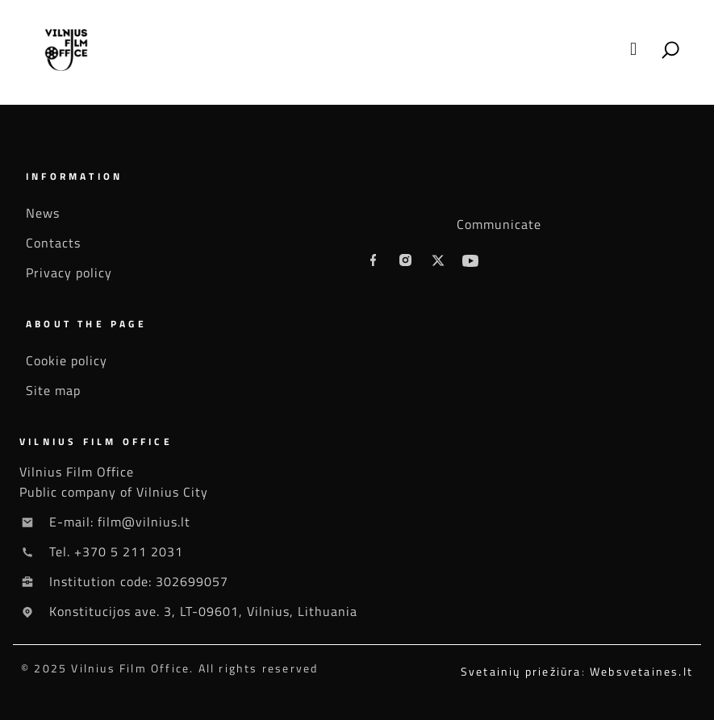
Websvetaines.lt (641, 671)
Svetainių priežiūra (521, 671)
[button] (633, 49)
